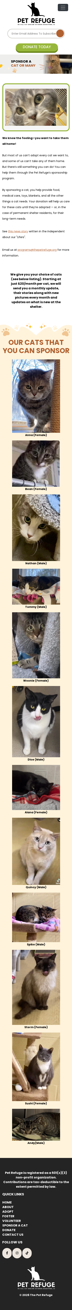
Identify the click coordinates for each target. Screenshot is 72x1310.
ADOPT (7, 1211)
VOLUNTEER (11, 1221)
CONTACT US (12, 1234)
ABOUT (8, 1207)
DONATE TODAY (37, 47)
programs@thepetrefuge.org (37, 250)
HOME (7, 1202)
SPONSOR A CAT (15, 1225)
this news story (18, 231)
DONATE (9, 1230)
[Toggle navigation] (63, 7)
